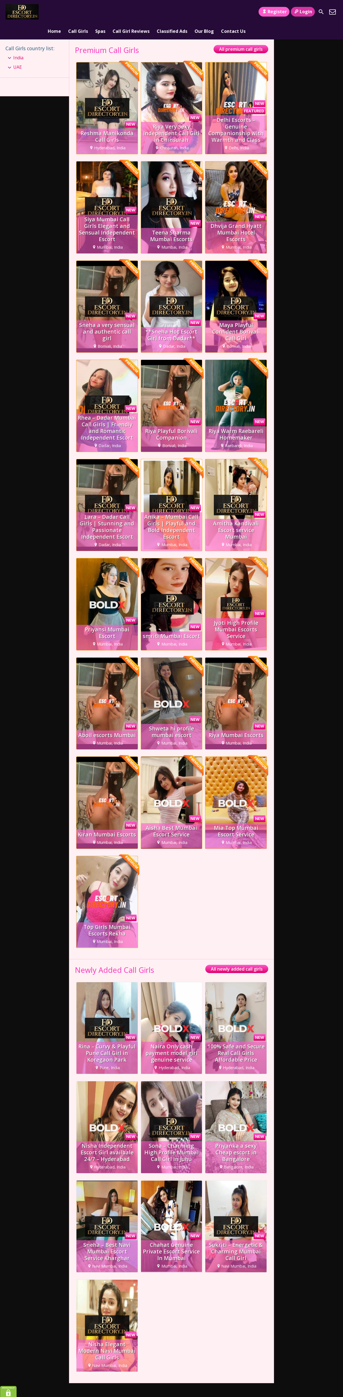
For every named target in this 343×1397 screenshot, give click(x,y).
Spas (100, 12)
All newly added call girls (237, 953)
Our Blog (204, 12)
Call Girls (78, 12)
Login (303, 12)
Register (273, 12)
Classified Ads (172, 12)
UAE (17, 51)
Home (54, 12)
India (18, 42)
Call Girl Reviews (131, 12)
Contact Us (233, 12)
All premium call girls (241, 33)
